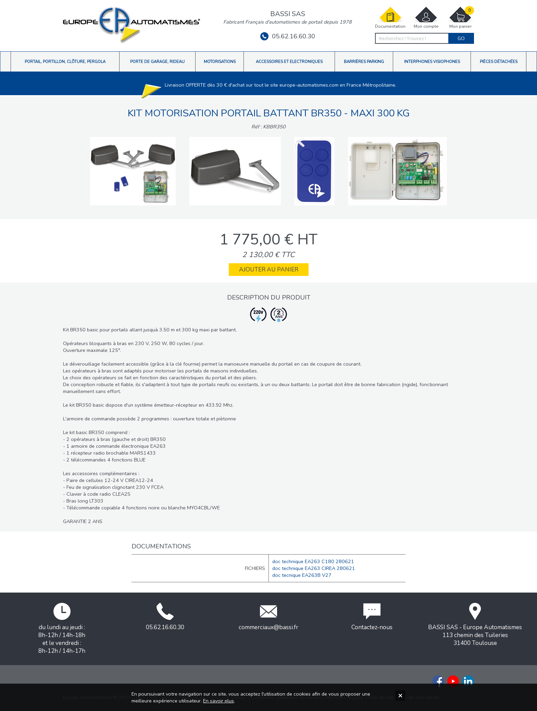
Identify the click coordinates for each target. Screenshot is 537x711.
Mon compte (426, 17)
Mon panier (460, 17)
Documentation (390, 17)
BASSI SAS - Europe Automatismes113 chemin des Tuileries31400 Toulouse (475, 625)
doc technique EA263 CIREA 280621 (313, 568)
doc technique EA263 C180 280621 (313, 561)
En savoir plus (218, 700)
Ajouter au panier (268, 270)
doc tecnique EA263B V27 (302, 575)
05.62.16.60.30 (287, 36)
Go (461, 38)
